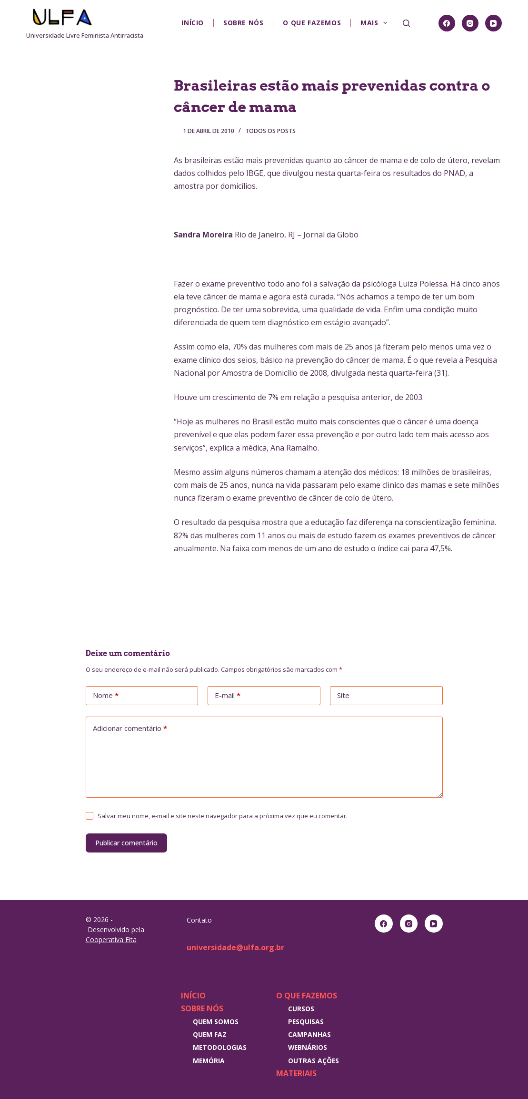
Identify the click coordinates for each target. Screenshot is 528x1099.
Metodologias (220, 1047)
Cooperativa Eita (111, 939)
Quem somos (216, 1021)
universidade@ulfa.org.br (235, 947)
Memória (209, 1060)
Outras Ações (313, 1060)
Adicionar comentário (130, 728)
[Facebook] (446, 23)
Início (192, 22)
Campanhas (309, 1034)
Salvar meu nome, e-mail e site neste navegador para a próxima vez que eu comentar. (223, 815)
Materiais (296, 1073)
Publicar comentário (126, 842)
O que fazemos (312, 22)
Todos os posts (270, 131)
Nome (106, 695)
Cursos (301, 1008)
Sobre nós (243, 22)
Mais (375, 23)
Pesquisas (306, 1021)
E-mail (227, 695)
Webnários (307, 1047)
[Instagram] (470, 23)
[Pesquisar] (406, 23)
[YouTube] (493, 23)
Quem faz (210, 1034)
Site (343, 695)
